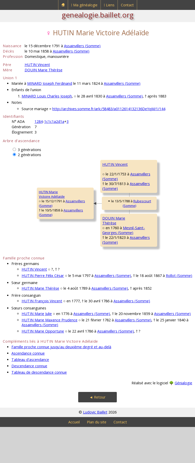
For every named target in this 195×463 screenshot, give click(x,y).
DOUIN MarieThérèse (80, 247)
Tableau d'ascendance (30, 395)
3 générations (29, 149)
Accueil (74, 458)
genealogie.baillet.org (98, 15)
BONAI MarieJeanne (144, 267)
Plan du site (96, 458)
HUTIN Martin (144, 164)
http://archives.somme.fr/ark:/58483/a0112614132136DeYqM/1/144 (108, 108)
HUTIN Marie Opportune (43, 367)
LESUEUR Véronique (149, 199)
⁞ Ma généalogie (84, 5)
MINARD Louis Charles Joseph (47, 96)
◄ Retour (97, 433)
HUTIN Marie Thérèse (40, 324)
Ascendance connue (28, 389)
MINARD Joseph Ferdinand (49, 83)
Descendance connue (29, 402)
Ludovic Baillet (95, 448)
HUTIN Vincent (37, 64)
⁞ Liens (109, 5)
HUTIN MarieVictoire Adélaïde (19, 212)
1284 (39, 121)
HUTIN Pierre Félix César (43, 311)
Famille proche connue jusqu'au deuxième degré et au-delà (61, 383)
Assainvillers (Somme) (82, 45)
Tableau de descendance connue (39, 408)
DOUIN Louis (143, 234)
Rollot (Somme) (179, 311)
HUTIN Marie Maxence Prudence (49, 356)
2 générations (29, 154)
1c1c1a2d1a (54, 121)
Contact (127, 5)
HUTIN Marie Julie (37, 349)
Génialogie (183, 419)
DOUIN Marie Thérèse (43, 70)
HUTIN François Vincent (42, 337)
